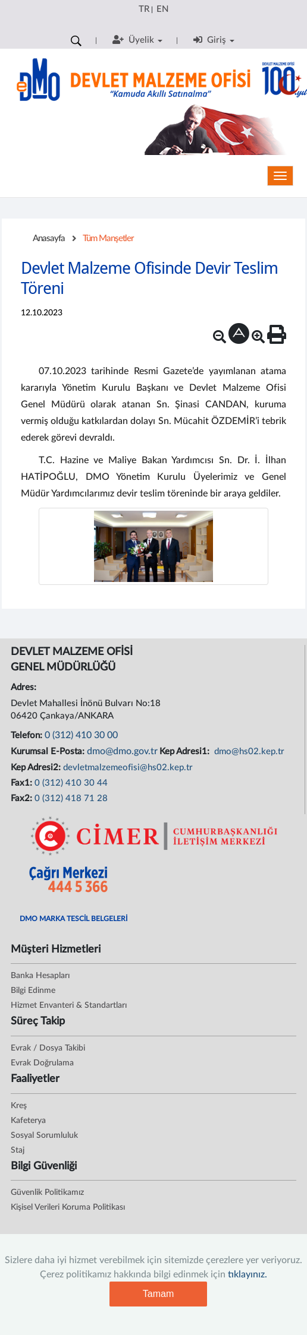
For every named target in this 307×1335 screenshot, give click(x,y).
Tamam (158, 1294)
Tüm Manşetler (108, 238)
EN (162, 9)
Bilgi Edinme (33, 990)
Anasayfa (49, 238)
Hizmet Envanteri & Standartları (69, 1005)
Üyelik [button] (137, 40)
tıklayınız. (247, 1274)
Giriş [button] (213, 40)
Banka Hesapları (40, 976)
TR (144, 9)
